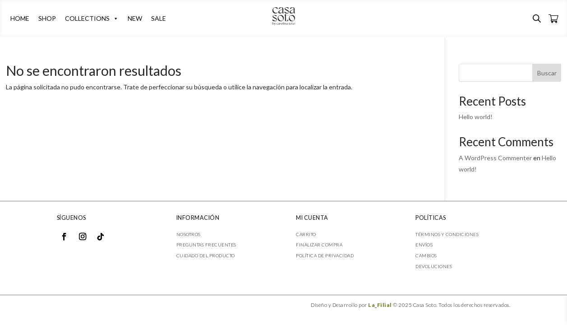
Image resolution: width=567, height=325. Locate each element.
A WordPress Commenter (495, 158)
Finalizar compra (319, 244)
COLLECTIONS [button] (92, 18)
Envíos (424, 244)
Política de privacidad (325, 255)
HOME (19, 18)
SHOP (47, 18)
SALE (158, 18)
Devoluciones (433, 266)
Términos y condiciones (447, 234)
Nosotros (188, 234)
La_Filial (380, 305)
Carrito (306, 234)
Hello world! (476, 117)
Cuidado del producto (205, 255)
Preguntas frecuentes (206, 244)
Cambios (426, 255)
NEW (135, 18)
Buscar (547, 73)
